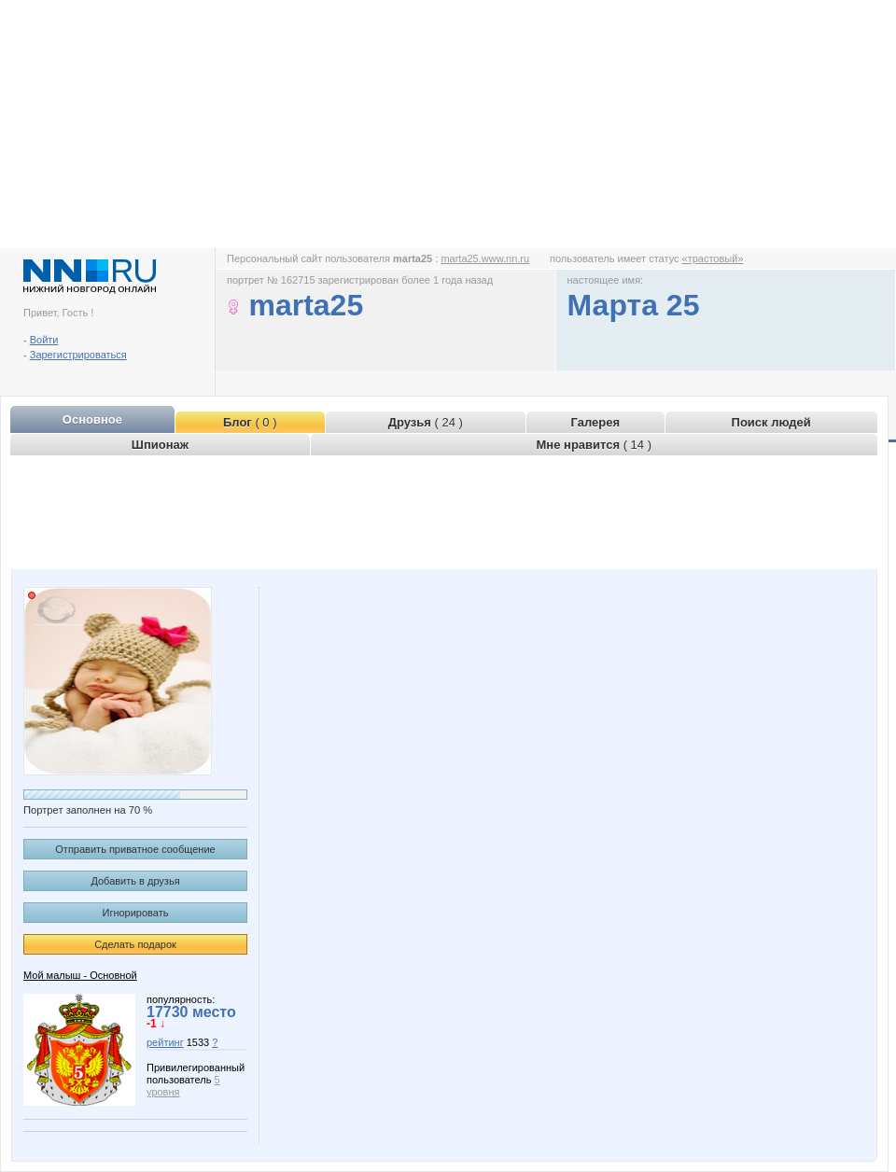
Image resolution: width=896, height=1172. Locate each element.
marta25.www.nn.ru (485, 258)
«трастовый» (713, 258)
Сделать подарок (135, 944)
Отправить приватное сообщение (135, 849)
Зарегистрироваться (78, 354)
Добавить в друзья (135, 880)
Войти (44, 339)
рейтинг (165, 1042)
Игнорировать (136, 912)
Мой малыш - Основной (80, 975)
